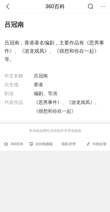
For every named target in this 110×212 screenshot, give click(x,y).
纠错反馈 (96, 144)
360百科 (55, 6)
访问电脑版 (41, 144)
